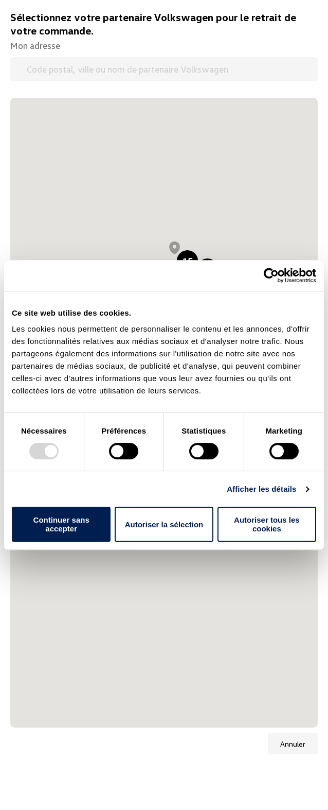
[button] (174, 247)
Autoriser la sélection (164, 524)
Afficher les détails (261, 489)
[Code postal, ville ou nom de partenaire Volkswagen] (164, 69)
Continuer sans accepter (61, 524)
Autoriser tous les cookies (267, 524)
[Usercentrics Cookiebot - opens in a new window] (271, 275)
